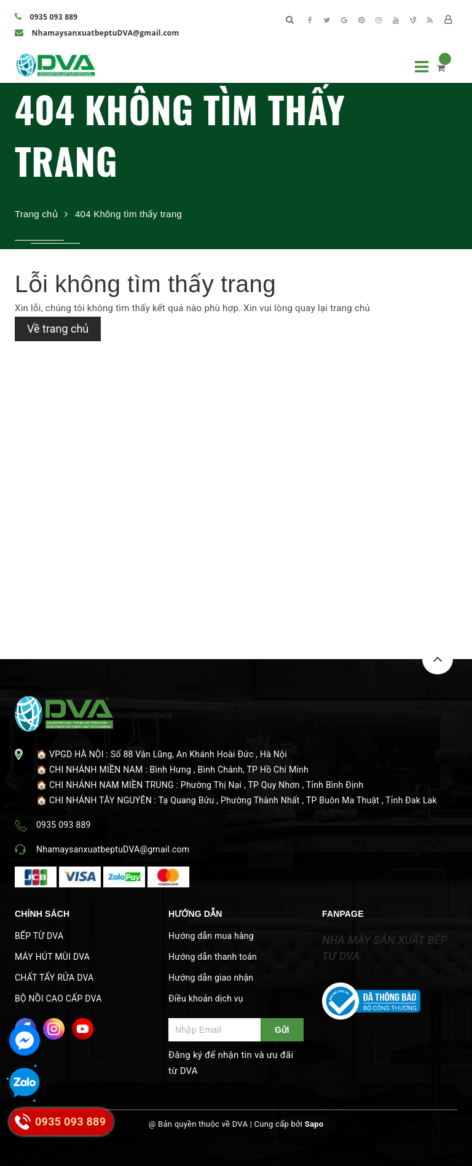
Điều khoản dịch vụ (205, 998)
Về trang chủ (57, 328)
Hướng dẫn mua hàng (211, 936)
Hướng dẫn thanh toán (212, 957)
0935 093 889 (46, 17)
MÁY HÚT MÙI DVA (52, 957)
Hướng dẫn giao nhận (210, 978)
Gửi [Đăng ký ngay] (282, 1030)
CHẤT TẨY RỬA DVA (54, 978)
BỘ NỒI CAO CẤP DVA (58, 998)
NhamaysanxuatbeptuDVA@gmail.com (97, 33)
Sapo (314, 1124)
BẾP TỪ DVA (39, 936)
